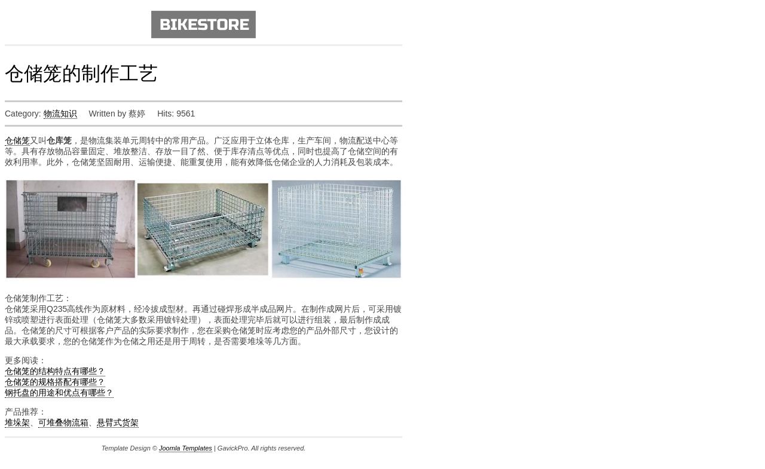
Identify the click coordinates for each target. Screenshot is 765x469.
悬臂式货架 (118, 422)
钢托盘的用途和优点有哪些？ (59, 392)
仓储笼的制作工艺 (81, 73)
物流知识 (60, 113)
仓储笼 (17, 140)
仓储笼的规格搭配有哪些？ (55, 382)
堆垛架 (17, 422)
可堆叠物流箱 (63, 422)
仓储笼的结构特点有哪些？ (55, 371)
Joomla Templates (185, 448)
